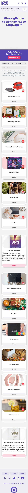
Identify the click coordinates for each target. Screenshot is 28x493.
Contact (22, 473)
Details (14, 101)
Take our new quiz (14, 57)
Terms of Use (7, 483)
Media (14, 473)
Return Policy (21, 483)
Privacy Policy (14, 483)
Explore (14, 265)
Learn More (16, 10)
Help (6, 473)
